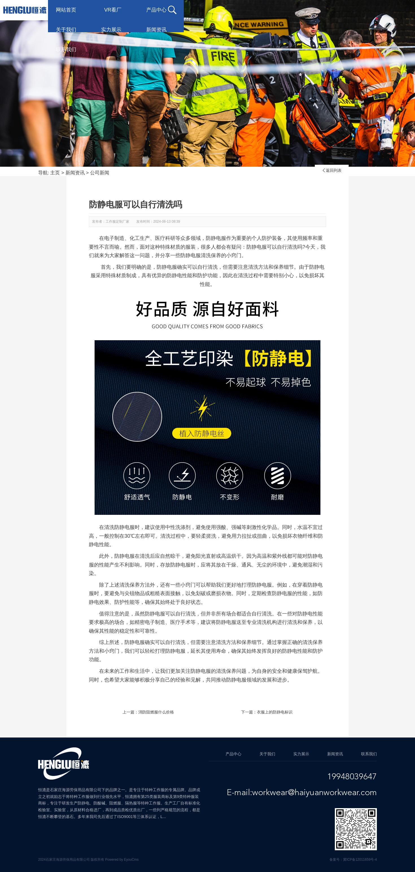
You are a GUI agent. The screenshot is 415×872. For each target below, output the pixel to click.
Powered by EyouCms (121, 860)
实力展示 (271, 10)
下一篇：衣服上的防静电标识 (266, 712)
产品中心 (181, 10)
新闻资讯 (317, 10)
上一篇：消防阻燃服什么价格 (148, 712)
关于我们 (226, 10)
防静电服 (124, 556)
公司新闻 (99, 172)
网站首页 (91, 10)
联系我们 (362, 10)
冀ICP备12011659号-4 (360, 860)
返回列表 (332, 170)
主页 (55, 172)
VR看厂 (137, 10)
